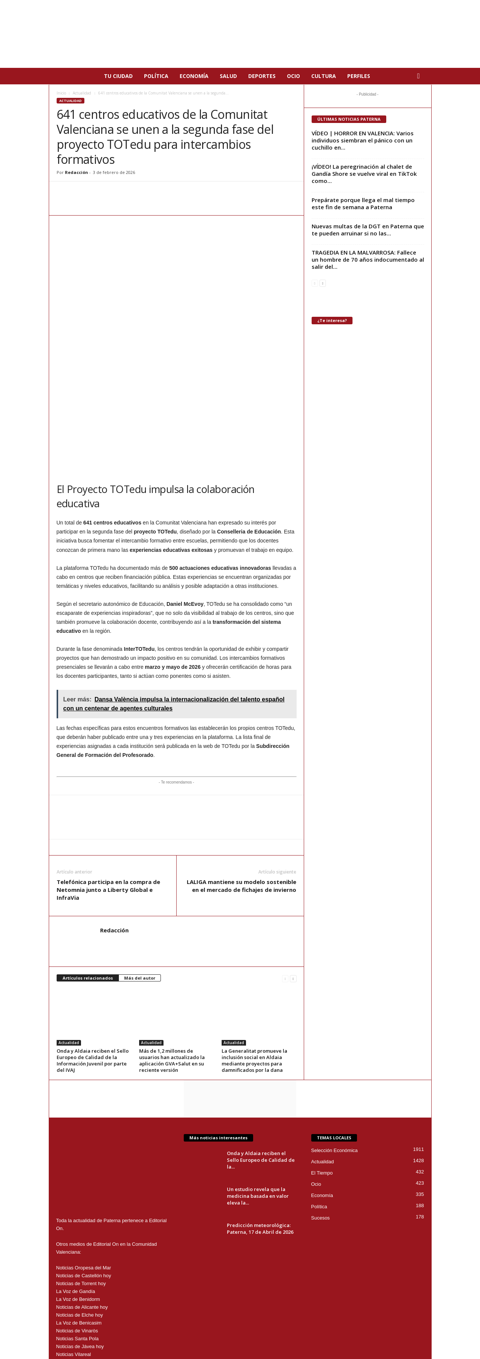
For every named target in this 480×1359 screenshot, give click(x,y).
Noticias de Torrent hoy (81, 1175)
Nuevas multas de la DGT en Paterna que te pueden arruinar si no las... (368, 229)
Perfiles (358, 75)
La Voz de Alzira (73, 1253)
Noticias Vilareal (73, 1245)
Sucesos (320, 1109)
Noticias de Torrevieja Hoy (84, 1261)
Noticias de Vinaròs (77, 1222)
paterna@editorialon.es (111, 1301)
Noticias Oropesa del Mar (83, 1159)
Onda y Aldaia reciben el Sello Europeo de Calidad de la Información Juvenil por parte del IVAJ (93, 952)
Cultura (323, 75)
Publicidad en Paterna (377, 1334)
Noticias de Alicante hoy (82, 1198)
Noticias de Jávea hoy (80, 1238)
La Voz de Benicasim (79, 1214)
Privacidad (313, 1334)
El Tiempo (322, 1064)
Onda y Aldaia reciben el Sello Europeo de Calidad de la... (261, 1051)
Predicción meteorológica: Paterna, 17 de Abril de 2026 (260, 1120)
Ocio (293, 75)
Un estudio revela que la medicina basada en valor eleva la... (258, 1087)
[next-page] (293, 870)
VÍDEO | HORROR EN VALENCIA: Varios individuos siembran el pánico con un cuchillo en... (363, 140)
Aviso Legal (284, 1334)
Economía (194, 75)
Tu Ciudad (118, 75)
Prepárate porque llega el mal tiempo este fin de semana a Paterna (363, 203)
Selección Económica (334, 1041)
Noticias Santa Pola (77, 1230)
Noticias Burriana (74, 1277)
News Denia (69, 1269)
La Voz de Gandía (75, 1182)
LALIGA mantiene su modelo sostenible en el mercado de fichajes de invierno (241, 777)
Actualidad (82, 93)
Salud (228, 75)
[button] (420, 76)
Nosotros (415, 1334)
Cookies (339, 1334)
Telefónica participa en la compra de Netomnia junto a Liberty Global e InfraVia (108, 781)
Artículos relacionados (88, 869)
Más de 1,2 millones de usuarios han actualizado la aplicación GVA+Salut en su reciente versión (172, 952)
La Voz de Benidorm (78, 1190)
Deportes (262, 75)
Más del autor (139, 869)
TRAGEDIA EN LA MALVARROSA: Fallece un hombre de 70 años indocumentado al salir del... (368, 259)
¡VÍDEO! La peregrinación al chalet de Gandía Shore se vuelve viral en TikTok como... (364, 173)
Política (156, 75)
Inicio (61, 93)
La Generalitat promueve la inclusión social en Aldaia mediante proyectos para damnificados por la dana (254, 952)
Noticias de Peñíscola (79, 1285)
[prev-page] (285, 870)
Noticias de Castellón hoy (83, 1167)
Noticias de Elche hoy (79, 1206)
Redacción (76, 172)
